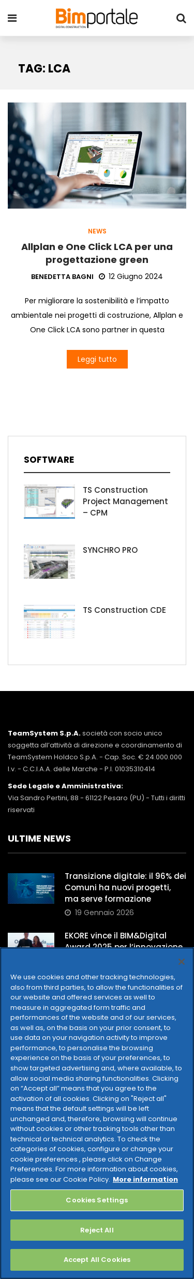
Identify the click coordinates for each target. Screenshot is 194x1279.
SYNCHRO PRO (110, 550)
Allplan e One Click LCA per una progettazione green (97, 253)
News (97, 231)
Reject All (96, 1230)
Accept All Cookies (97, 1260)
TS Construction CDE (124, 610)
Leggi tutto (97, 359)
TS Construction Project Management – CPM (125, 501)
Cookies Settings (97, 1200)
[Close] (181, 961)
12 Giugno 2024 (131, 276)
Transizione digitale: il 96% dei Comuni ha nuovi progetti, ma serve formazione (125, 887)
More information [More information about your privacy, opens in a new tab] (145, 1179)
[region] (97, 1113)
